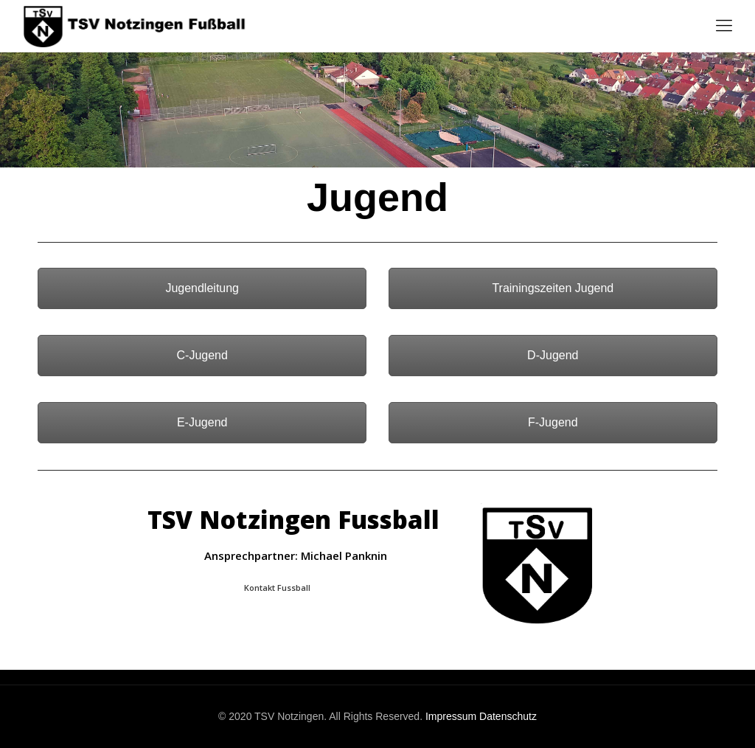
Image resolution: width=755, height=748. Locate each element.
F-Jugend (553, 422)
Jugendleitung (202, 288)
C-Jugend (202, 355)
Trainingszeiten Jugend (552, 288)
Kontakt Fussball (277, 587)
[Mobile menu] (724, 25)
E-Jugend (202, 422)
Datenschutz (508, 716)
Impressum (450, 716)
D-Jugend (552, 355)
